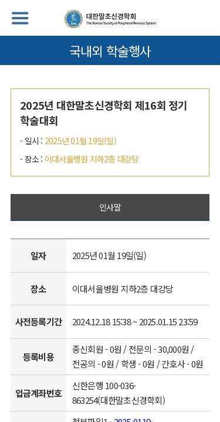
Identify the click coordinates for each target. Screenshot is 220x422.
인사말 (110, 207)
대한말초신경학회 (110, 19)
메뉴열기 (20, 18)
